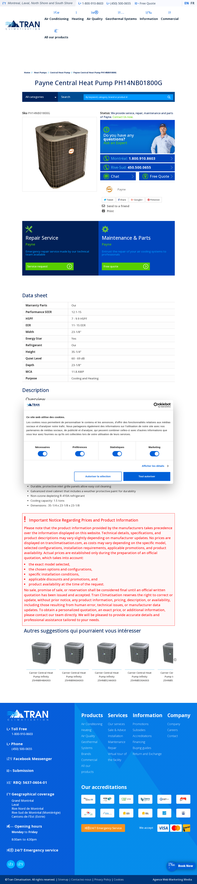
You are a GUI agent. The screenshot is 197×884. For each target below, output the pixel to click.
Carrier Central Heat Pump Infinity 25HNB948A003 (41, 676)
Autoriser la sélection (98, 476)
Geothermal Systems (121, 16)
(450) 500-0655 (119, 3)
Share (122, 199)
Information (149, 16)
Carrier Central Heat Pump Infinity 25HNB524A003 (107, 676)
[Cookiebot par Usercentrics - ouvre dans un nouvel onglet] (156, 405)
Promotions (141, 724)
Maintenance (116, 742)
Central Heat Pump (60, 72)
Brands (86, 754)
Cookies (119, 879)
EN (186, 3)
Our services (116, 724)
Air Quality (94, 16)
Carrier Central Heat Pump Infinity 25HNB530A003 (140, 676)
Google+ (137, 199)
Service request (37, 266)
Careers (172, 730)
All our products (56, 34)
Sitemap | (64, 879)
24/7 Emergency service (32, 850)
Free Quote (145, 3)
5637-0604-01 (27, 782)
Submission (20, 770)
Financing (139, 742)
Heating (78, 16)
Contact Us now (123, 117)
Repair (112, 748)
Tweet (108, 199)
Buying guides (142, 748)
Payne (107, 117)
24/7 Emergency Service (103, 828)
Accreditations (142, 736)
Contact (172, 736)
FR (192, 3)
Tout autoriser (147, 476)
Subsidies (139, 730)
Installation (115, 736)
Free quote (110, 266)
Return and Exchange (147, 754)
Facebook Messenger (29, 758)
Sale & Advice (117, 730)
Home (27, 72)
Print (110, 211)
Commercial (170, 16)
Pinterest (154, 199)
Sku (24, 113)
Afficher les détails (153, 465)
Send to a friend (118, 206)
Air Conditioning (56, 16)
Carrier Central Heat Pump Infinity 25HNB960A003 (74, 676)
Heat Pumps (40, 72)
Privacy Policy (102, 879)
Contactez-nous (81, 879)
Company (173, 724)
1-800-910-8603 (90, 3)
